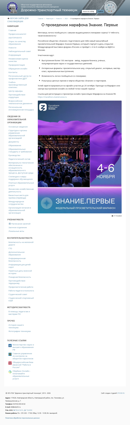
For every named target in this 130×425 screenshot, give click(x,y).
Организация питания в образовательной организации (20, 210)
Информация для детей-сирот (20, 265)
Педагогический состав (19, 159)
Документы (14, 141)
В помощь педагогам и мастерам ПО (19, 312)
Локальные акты (16, 231)
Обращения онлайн (18, 68)
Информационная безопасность (17, 259)
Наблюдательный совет (20, 51)
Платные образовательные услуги (21, 184)
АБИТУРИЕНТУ (15, 37)
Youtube (28, 410)
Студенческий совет (18, 294)
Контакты (13, 72)
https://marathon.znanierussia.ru (52, 97)
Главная (12, 30)
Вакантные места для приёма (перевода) (18, 196)
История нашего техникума (16, 326)
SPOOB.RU (121, 393)
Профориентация (17, 65)
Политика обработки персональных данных (22, 418)
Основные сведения (18, 126)
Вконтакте (18, 410)
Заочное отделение (18, 227)
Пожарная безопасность (20, 277)
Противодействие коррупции (17, 95)
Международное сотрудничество (16, 202)
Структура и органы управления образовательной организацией (18, 134)
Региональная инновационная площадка (21, 108)
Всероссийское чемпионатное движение (20, 102)
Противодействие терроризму (17, 281)
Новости (12, 47)
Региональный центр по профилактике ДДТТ (20, 77)
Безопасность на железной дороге (21, 243)
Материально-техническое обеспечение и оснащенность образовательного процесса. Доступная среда (21, 167)
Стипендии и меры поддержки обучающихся (20, 177)
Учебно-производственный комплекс (18, 85)
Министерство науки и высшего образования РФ (23, 347)
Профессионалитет (17, 34)
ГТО (10, 248)
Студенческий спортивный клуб (21, 299)
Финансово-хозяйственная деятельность (21, 190)
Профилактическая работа (21, 287)
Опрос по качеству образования (17, 42)
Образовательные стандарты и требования (20, 150)
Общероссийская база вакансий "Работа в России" (23, 365)
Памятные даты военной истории (20, 272)
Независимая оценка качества (18, 59)
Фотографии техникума (20, 331)
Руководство (14, 155)
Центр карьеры (16, 91)
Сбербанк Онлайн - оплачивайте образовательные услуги (22, 375)
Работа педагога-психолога (21, 290)
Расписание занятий (19, 223)
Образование (15, 145)
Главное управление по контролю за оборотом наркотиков (23, 356)
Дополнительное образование (17, 253)
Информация (15, 55)
